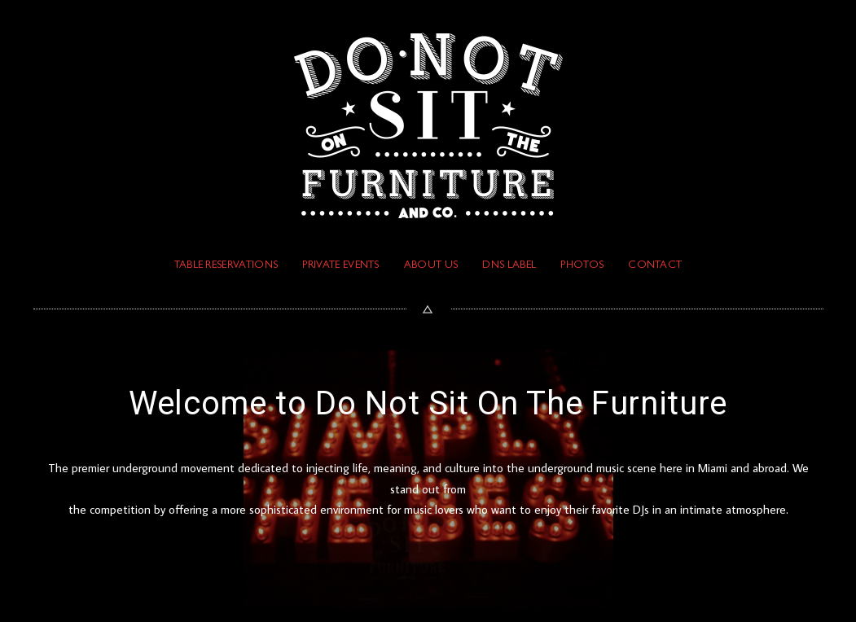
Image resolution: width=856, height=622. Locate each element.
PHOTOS (582, 266)
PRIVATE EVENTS (340, 266)
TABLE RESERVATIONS (226, 266)
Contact (655, 266)
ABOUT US (431, 266)
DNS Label (509, 266)
